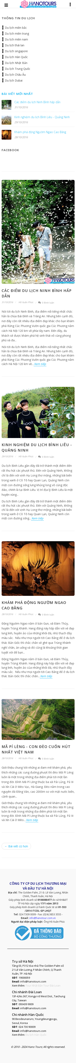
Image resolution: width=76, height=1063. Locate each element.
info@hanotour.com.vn (42, 918)
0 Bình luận (46, 302)
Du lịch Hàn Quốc (16, 57)
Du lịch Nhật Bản (16, 63)
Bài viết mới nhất (17, 94)
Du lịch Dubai (13, 80)
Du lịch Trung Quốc (17, 69)
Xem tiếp (40, 364)
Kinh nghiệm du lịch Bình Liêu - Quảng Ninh (42, 117)
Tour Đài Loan (51, 985)
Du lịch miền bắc (16, 28)
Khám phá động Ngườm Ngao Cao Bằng (40, 132)
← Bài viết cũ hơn (16, 846)
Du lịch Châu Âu (15, 74)
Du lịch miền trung (17, 33)
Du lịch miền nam (16, 39)
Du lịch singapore (16, 51)
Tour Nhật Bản (34, 985)
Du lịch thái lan (14, 45)
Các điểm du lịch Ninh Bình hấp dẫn (37, 102)
